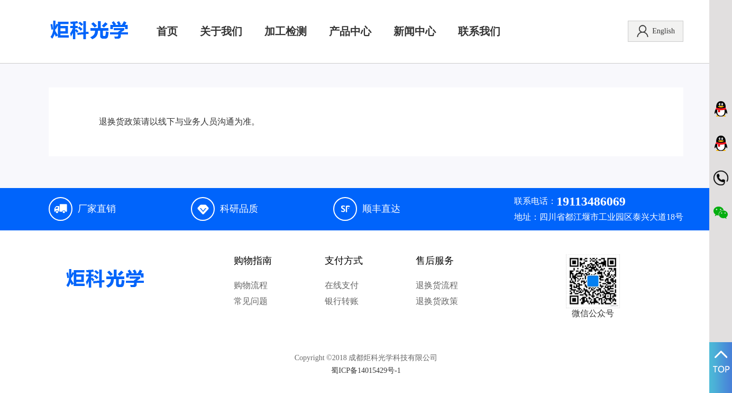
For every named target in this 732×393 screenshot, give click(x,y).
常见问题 (251, 301)
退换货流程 (437, 285)
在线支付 (342, 285)
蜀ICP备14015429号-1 (365, 370)
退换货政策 (437, 301)
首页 (167, 31)
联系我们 (479, 31)
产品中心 (350, 31)
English (655, 31)
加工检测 (285, 31)
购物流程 (251, 285)
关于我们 (221, 31)
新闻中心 (415, 31)
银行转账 (342, 301)
